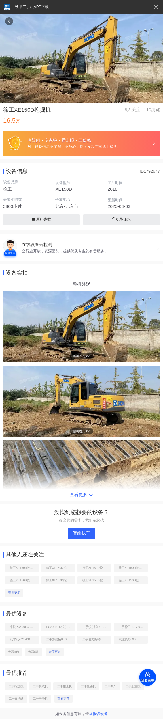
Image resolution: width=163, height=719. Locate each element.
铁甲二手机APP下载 (32, 7)
